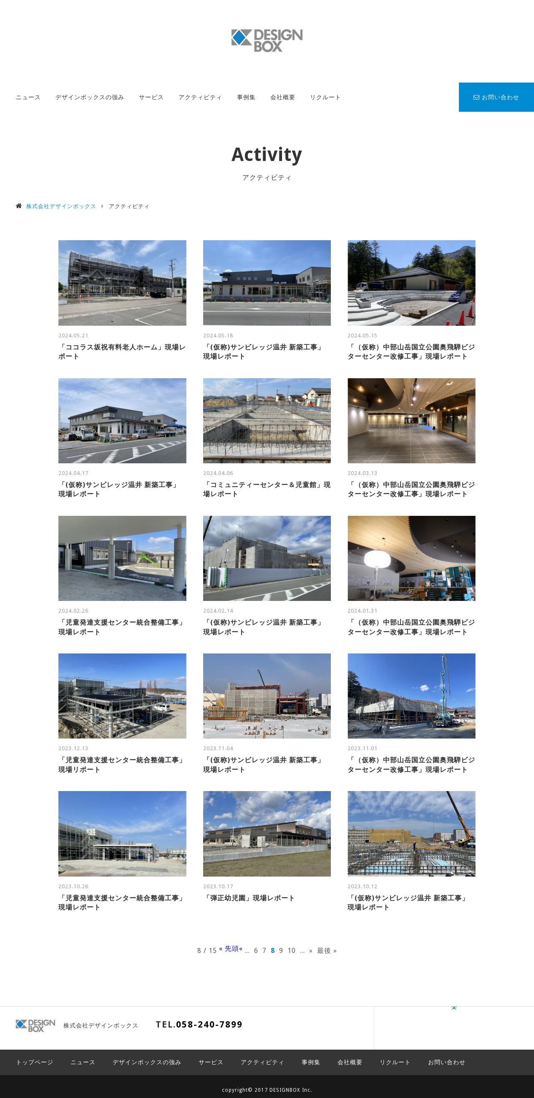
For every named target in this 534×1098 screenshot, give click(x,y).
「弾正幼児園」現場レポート (249, 898)
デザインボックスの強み (89, 97)
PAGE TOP (490, 1029)
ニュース (28, 97)
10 (291, 951)
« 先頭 (229, 948)
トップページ (34, 1055)
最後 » (327, 951)
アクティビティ (200, 97)
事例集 (246, 97)
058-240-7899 (209, 1024)
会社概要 (282, 97)
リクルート (325, 97)
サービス (151, 97)
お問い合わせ (496, 97)
